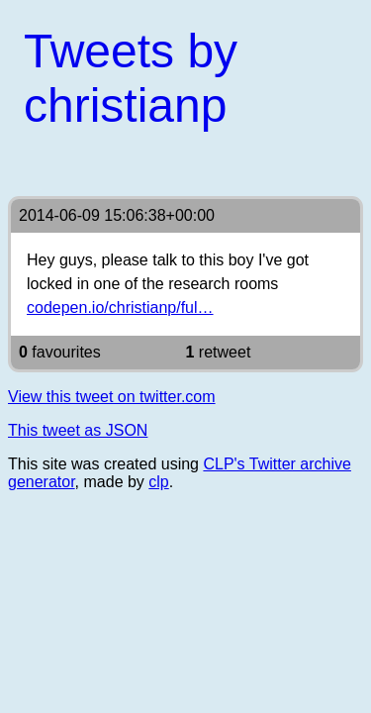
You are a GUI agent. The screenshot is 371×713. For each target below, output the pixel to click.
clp (158, 481)
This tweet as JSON (77, 430)
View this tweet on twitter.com (112, 396)
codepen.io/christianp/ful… (120, 307)
